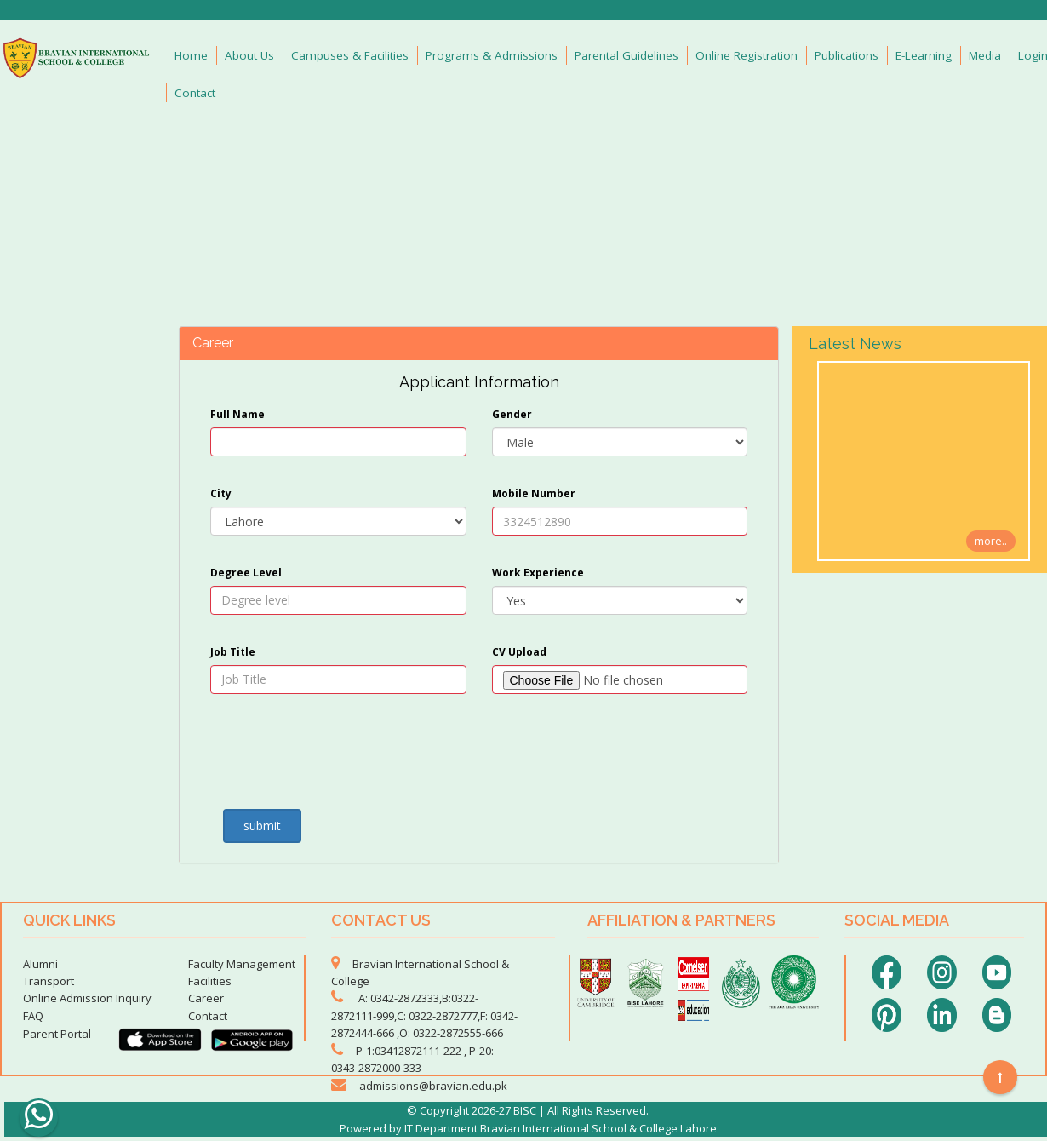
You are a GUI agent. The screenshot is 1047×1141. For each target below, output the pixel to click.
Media (985, 55)
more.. (991, 540)
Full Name (237, 414)
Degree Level (246, 572)
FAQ (33, 1015)
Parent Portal (57, 1033)
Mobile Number (533, 493)
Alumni (40, 964)
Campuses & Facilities (350, 55)
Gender (512, 414)
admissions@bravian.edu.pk (433, 1085)
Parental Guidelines (626, 55)
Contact (194, 92)
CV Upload (519, 652)
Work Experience (538, 572)
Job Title (232, 652)
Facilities (210, 981)
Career (206, 998)
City (221, 493)
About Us (249, 55)
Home (191, 55)
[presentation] (309, 757)
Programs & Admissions (492, 55)
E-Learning (923, 55)
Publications (846, 55)
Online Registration (746, 55)
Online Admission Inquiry (87, 998)
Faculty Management (241, 964)
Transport (48, 981)
